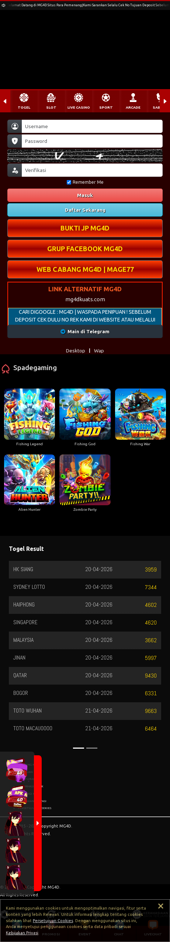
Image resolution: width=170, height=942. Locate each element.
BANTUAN (25, 771)
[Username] (92, 126)
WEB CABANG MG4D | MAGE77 (85, 269)
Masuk (85, 195)
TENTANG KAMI (28, 764)
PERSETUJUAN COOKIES (34, 807)
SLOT (51, 107)
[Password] (92, 141)
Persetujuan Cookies (53, 920)
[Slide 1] (78, 748)
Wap (99, 351)
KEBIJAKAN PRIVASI (32, 800)
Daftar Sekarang (85, 210)
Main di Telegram (85, 331)
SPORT (106, 107)
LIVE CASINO (78, 107)
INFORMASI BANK (30, 786)
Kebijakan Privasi (22, 933)
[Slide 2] (91, 748)
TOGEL (24, 107)
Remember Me (85, 182)
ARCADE (133, 107)
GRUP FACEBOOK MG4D (85, 248)
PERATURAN (27, 778)
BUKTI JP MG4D (85, 228)
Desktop (75, 351)
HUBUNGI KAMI (29, 793)
